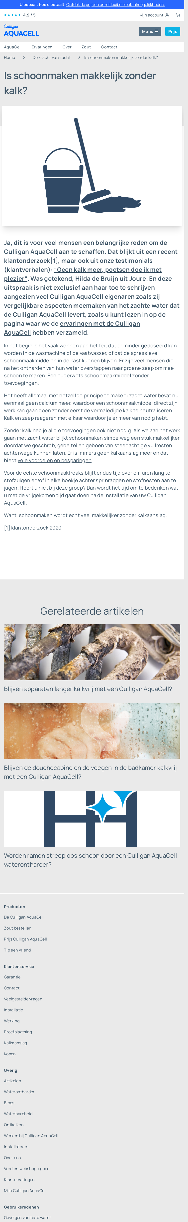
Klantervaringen (19, 1179)
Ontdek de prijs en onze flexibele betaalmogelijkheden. (115, 4)
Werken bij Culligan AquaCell (31, 1135)
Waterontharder (19, 1091)
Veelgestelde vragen (23, 999)
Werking (11, 1021)
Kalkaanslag (15, 1043)
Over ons (12, 1157)
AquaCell (13, 47)
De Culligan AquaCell (24, 917)
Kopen (10, 1054)
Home (9, 57)
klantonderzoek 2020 (36, 527)
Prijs (172, 31)
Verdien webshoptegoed (27, 1168)
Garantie (12, 977)
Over (67, 47)
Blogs (9, 1102)
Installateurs (16, 1146)
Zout (86, 47)
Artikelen (12, 1081)
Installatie (13, 1010)
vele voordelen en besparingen (55, 460)
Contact (109, 47)
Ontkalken (14, 1124)
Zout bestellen (17, 928)
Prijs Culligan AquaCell (25, 939)
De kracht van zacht (52, 57)
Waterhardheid (18, 1113)
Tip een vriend (17, 950)
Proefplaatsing (18, 1032)
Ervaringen (42, 47)
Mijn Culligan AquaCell (25, 1190)
